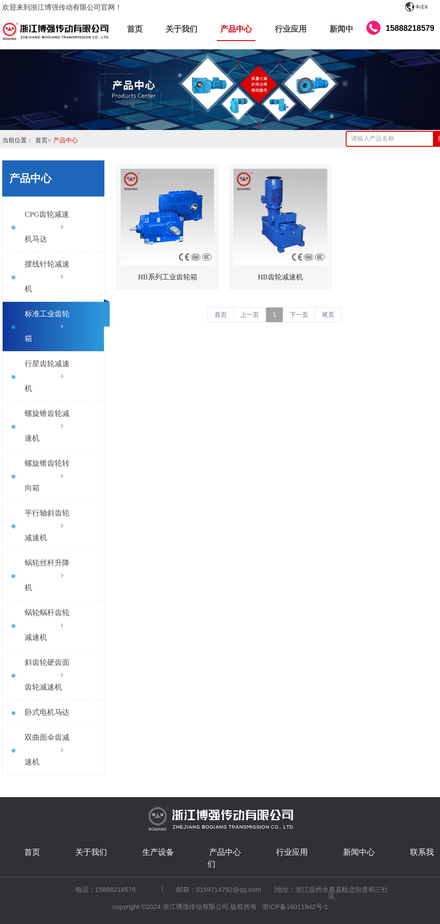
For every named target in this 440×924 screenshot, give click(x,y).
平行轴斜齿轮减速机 (47, 525)
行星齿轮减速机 (47, 376)
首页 (44, 140)
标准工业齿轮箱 (47, 326)
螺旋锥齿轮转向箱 (47, 475)
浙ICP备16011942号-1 (295, 906)
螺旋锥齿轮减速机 (47, 425)
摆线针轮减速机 (47, 276)
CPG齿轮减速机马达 (47, 226)
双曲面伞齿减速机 (47, 749)
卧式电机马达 (47, 712)
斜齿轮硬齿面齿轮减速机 (47, 674)
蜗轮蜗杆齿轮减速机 (47, 625)
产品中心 (65, 140)
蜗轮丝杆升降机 (47, 575)
